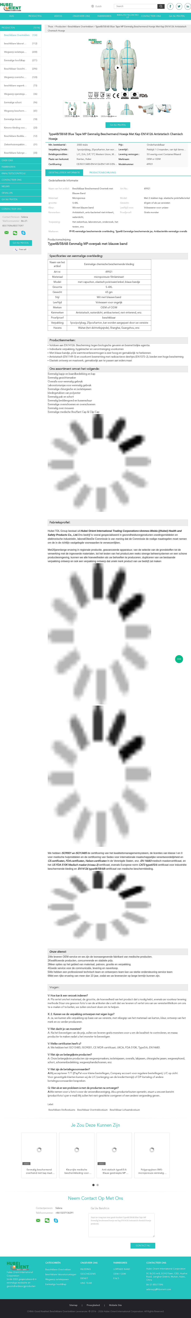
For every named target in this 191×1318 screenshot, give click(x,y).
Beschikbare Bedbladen (20, 136)
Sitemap (73, 1305)
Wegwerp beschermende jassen (20, 111)
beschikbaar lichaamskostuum (125, 1110)
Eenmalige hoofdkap (20, 60)
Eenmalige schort (20, 102)
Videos (58, 16)
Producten (34, 16)
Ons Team (86, 1283)
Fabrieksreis (104, 16)
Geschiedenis (88, 1274)
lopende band (121, 1269)
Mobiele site (115, 1305)
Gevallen (7, 193)
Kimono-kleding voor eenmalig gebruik (21, 127)
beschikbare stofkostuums (62, 1110)
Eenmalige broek (20, 119)
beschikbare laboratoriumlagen (20, 43)
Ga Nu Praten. (177, 16)
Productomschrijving (102, 173)
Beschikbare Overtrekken (20, 35)
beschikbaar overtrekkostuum (92, 1110)
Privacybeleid (93, 1305)
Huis (11, 16)
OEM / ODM (119, 1274)
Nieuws (6, 186)
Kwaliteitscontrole (128, 16)
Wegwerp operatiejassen (20, 94)
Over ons (7, 160)
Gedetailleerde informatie (64, 173)
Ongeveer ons (81, 16)
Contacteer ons (151, 16)
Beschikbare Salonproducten (20, 153)
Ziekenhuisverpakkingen (20, 144)
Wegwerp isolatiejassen (20, 52)
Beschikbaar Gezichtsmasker (20, 68)
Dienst (84, 1278)
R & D (116, 1278)
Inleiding (85, 1269)
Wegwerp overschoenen (20, 77)
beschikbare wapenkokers (20, 85)
